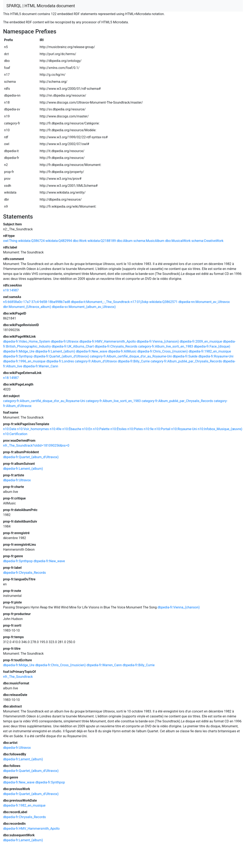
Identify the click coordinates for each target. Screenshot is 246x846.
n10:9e (149, 429)
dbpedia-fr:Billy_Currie (134, 361)
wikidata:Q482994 (58, 241)
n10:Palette (101, 429)
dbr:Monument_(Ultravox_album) (27, 307)
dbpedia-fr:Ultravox (65, 341)
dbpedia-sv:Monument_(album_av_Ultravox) (84, 307)
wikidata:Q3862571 (163, 302)
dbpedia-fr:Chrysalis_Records (116, 346)
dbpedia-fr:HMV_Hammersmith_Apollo (107, 341)
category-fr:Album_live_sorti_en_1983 (165, 346)
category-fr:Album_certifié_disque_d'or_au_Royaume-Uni (131, 356)
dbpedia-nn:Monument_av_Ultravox (204, 302)
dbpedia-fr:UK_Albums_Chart (73, 346)
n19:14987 (11, 290)
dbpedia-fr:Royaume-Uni (215, 356)
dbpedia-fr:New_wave (91, 351)
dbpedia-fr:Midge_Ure (18, 351)
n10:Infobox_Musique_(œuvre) (220, 429)
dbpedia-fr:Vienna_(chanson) (158, 341)
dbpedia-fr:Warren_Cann (40, 366)
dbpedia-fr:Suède (185, 356)
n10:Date (9, 429)
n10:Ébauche (71, 429)
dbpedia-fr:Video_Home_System (26, 341)
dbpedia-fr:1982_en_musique (210, 351)
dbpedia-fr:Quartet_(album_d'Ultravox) (61, 356)
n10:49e (55, 429)
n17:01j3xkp (139, 302)
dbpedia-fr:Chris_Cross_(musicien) (162, 351)
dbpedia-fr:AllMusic (122, 351)
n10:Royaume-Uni (184, 429)
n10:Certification (15, 434)
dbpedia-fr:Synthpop (18, 356)
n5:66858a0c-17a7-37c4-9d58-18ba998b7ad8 (36, 302)
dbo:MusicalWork (178, 241)
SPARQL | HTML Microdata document (40, 5)
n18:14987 (11, 378)
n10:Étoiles (118, 429)
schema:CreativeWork (207, 241)
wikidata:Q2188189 (101, 241)
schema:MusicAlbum (148, 241)
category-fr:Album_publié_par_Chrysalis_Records (186, 361)
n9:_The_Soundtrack (18, 677)
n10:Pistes (135, 429)
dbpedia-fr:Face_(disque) (212, 346)
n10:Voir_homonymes (33, 429)
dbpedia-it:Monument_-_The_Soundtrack (100, 302)
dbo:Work (80, 241)
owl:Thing (10, 241)
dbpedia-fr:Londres (60, 361)
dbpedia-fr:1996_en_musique (24, 361)
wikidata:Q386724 (31, 241)
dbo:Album (125, 241)
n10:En (87, 429)
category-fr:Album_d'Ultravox (96, 361)
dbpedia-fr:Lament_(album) (55, 351)
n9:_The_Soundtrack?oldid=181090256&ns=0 (36, 445)
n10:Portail (162, 429)
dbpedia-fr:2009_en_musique (201, 341)
